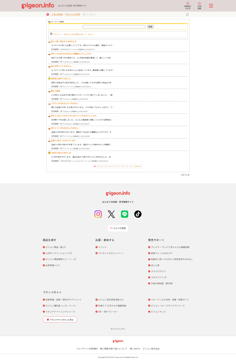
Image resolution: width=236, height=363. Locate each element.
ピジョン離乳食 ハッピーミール (61, 305)
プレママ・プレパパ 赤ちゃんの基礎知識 (170, 247)
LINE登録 (199, 5)
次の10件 (138, 166)
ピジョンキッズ (158, 311)
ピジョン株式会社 (151, 348)
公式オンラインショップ (57, 253)
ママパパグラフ (158, 271)
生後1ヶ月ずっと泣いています (63, 140)
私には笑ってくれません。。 (62, 66)
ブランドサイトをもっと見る (61, 319)
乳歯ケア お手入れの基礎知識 (112, 305)
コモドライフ (157, 277)
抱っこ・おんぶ (87, 34)
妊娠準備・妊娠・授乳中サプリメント (63, 299)
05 (110, 166)
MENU (187, 14)
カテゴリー (57, 34)
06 (115, 166)
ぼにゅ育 (155, 265)
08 (123, 166)
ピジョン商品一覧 (54, 247)
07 (119, 166)
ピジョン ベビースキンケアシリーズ (168, 305)
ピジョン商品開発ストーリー (59, 259)
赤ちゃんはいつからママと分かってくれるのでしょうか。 (74, 115)
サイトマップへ (118, 328)
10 (131, 166)
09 (127, 166)
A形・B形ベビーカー (108, 311)
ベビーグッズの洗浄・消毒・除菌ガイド (170, 299)
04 (106, 166)
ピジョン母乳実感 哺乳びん (111, 299)
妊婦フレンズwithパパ (161, 253)
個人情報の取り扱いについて (113, 348)
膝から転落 (55, 90)
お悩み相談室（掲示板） (162, 283)
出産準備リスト (53, 265)
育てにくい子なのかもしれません (64, 128)
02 (98, 166)
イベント (102, 247)
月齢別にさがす (187, 5)
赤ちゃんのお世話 (72, 14)
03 (102, 166)
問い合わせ (135, 348)
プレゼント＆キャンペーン (110, 253)
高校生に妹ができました (61, 78)
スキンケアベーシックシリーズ (60, 311)
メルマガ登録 (118, 228)
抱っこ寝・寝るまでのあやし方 (63, 41)
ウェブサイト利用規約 (87, 348)
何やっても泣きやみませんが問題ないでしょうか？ (71, 53)
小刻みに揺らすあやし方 (61, 152)
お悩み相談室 (57, 14)
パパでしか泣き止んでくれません (64, 103)
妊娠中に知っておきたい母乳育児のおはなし (172, 259)
